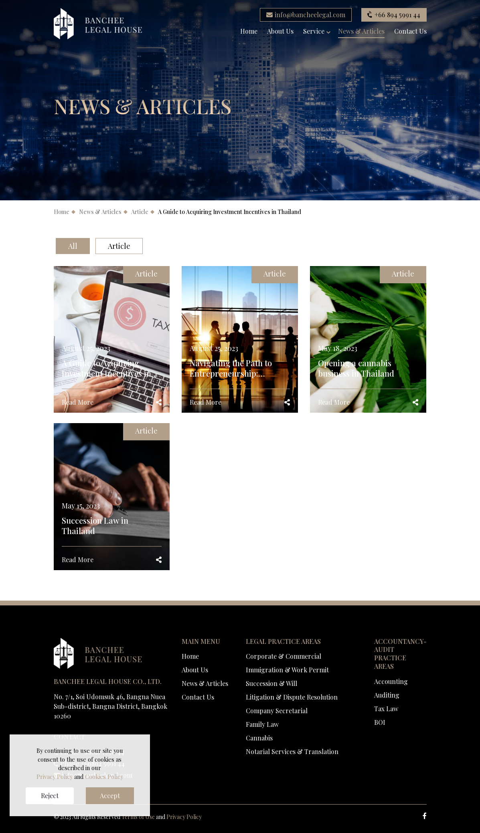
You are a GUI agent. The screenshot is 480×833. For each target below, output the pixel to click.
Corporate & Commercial (283, 656)
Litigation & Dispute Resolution (292, 697)
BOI (379, 722)
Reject (50, 795)
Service (313, 31)
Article (139, 212)
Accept (110, 795)
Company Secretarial (277, 710)
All (72, 246)
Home (248, 31)
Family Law (262, 724)
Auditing (386, 695)
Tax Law (386, 708)
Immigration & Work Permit (287, 670)
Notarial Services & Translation (292, 751)
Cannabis (259, 738)
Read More (77, 402)
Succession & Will (271, 683)
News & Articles (361, 31)
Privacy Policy (184, 817)
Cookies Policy (104, 776)
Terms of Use (138, 817)
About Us (280, 31)
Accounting (391, 681)
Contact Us (410, 31)
